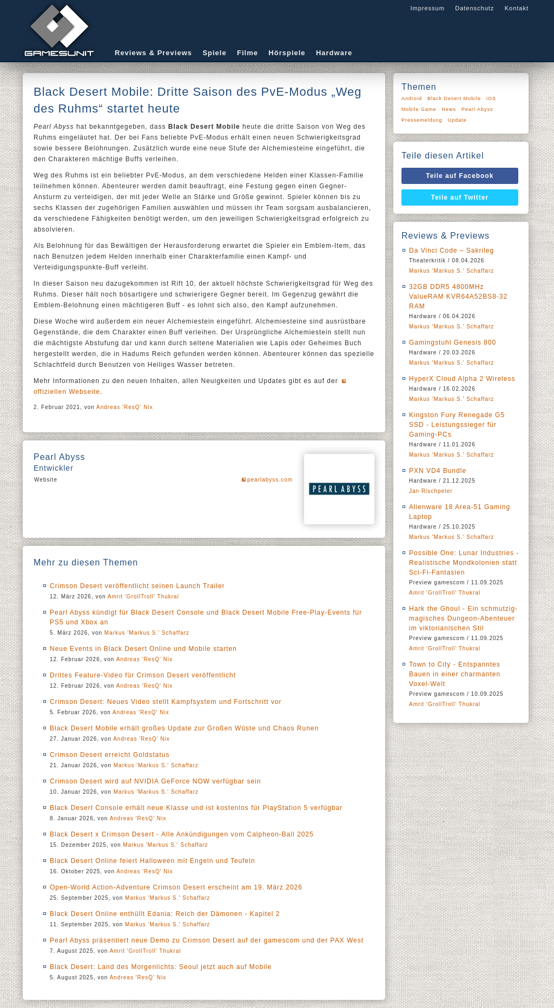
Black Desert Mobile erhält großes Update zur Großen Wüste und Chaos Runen (184, 728)
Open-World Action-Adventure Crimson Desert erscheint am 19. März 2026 (176, 887)
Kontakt (517, 8)
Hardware (334, 53)
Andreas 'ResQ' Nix (124, 407)
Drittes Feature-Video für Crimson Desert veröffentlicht (143, 675)
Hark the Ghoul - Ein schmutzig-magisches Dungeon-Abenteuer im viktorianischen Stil (463, 618)
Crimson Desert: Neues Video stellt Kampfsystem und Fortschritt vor (166, 702)
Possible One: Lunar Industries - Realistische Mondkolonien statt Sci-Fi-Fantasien (464, 562)
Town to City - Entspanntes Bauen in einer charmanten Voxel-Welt (454, 674)
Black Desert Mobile (454, 98)
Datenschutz (474, 8)
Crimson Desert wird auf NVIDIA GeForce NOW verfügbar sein (155, 781)
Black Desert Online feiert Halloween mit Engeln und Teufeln (152, 861)
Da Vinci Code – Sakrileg (451, 250)
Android (411, 98)
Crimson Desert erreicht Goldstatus (109, 755)
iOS (491, 98)
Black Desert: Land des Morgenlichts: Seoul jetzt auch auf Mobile (161, 967)
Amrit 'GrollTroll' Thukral (143, 596)
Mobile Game (419, 109)
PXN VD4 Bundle (437, 471)
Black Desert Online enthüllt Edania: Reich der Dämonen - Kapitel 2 (165, 914)
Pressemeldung (422, 120)
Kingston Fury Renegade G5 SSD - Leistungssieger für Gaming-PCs (457, 424)
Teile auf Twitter (460, 197)
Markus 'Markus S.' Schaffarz (146, 633)
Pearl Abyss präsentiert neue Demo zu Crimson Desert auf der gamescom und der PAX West (207, 940)
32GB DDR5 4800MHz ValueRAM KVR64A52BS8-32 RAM (458, 296)
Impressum (427, 8)
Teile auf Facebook (459, 176)
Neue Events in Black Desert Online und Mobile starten (143, 649)
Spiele (214, 53)
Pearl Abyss (477, 109)
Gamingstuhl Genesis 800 (452, 342)
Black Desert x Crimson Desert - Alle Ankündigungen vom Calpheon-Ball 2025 (182, 834)
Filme (247, 53)
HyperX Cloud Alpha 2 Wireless (462, 379)
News (449, 109)
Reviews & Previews (153, 53)
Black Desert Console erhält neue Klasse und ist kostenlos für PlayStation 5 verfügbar (196, 808)
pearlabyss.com (270, 480)
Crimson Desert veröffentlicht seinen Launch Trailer (137, 586)
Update (457, 120)
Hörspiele (286, 53)
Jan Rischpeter (431, 491)
